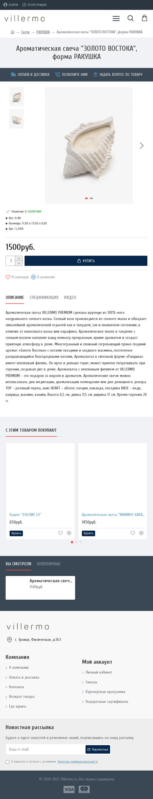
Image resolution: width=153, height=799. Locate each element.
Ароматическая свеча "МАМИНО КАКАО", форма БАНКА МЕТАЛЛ (114, 514)
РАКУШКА (43, 32)
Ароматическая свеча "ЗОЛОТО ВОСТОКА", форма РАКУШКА (51, 580)
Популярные (48, 564)
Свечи (25, 32)
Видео (70, 297)
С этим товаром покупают (31, 430)
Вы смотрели (18, 564)
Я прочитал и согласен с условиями (52, 761)
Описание (15, 297)
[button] (141, 145)
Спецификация (44, 297)
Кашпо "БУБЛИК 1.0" (25, 514)
